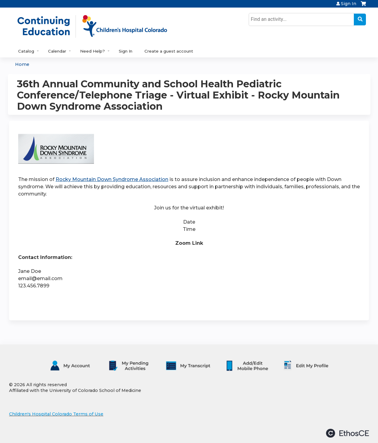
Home (22, 64)
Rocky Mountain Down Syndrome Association (112, 179)
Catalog (26, 51)
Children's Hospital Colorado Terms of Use (56, 414)
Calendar (57, 51)
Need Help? (92, 51)
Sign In (348, 4)
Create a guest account (168, 51)
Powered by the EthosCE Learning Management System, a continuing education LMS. (347, 433)
